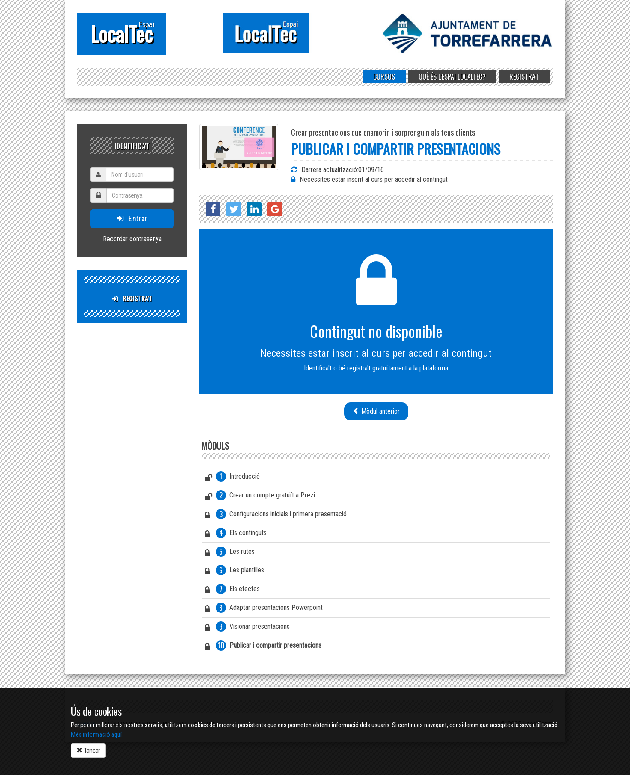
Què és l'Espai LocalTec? (452, 76)
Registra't (524, 76)
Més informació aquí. (97, 734)
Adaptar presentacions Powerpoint (264, 609)
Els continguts (236, 534)
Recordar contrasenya (132, 239)
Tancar (88, 750)
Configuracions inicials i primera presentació (276, 515)
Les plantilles (234, 571)
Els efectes (232, 590)
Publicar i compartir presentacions (263, 646)
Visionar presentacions (247, 627)
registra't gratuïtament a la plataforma (397, 368)
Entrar (132, 218)
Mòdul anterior (376, 411)
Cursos (384, 76)
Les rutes (230, 553)
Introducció (232, 477)
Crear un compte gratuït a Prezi (260, 496)
